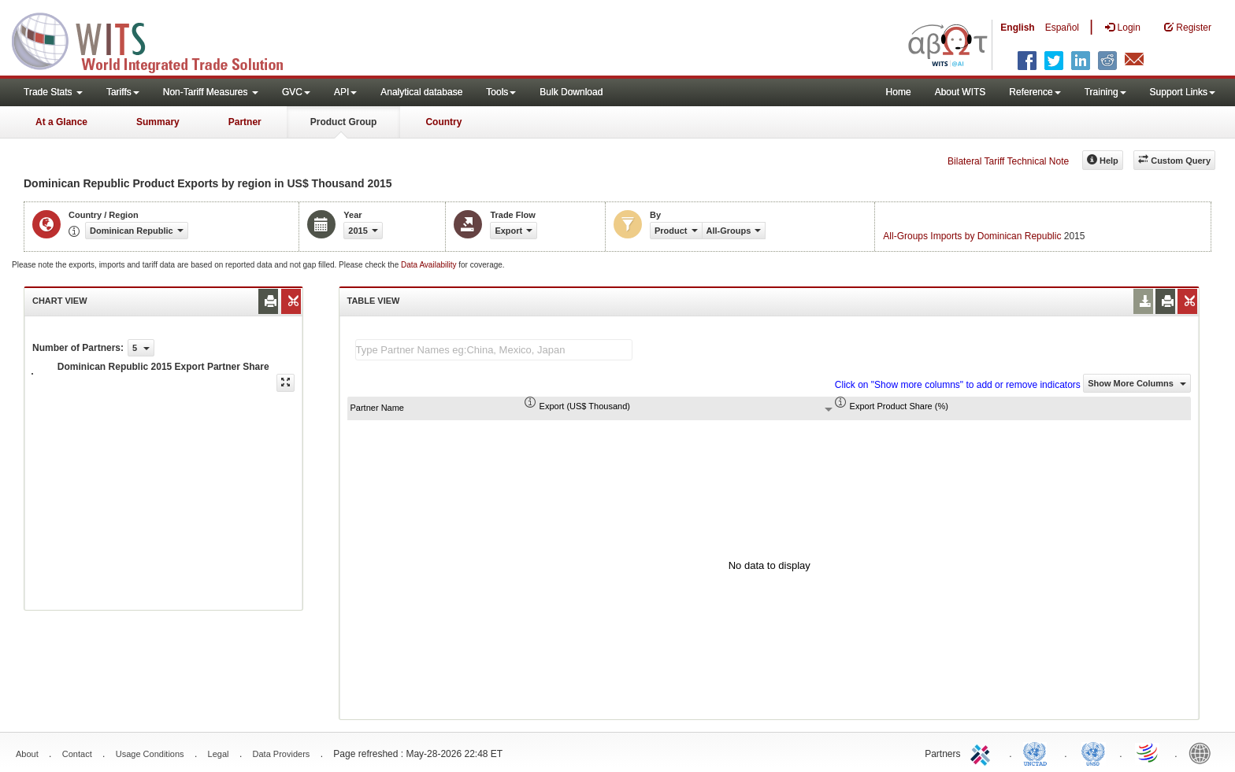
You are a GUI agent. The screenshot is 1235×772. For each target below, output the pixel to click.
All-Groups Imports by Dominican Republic (972, 236)
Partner (244, 121)
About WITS (960, 92)
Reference (1034, 92)
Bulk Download (571, 92)
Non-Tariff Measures (210, 92)
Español (1062, 27)
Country (443, 121)
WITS (157, 39)
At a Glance (61, 121)
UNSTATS (1093, 752)
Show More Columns (1137, 383)
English (1017, 27)
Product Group (343, 121)
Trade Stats (53, 92)
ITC (983, 752)
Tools (501, 92)
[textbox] (493, 349)
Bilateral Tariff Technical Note (1008, 161)
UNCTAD (1038, 752)
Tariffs (122, 92)
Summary (158, 121)
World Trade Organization (1148, 752)
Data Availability (429, 264)
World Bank (1203, 752)
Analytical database (421, 92)
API (345, 92)
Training (1105, 92)
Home (898, 92)
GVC (296, 92)
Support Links (1182, 92)
